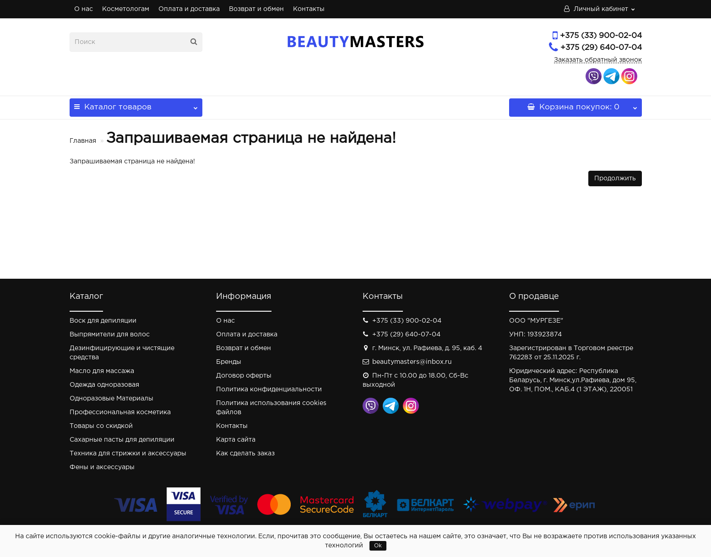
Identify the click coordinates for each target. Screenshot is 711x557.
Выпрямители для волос (110, 334)
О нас (83, 9)
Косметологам (125, 9)
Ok (378, 545)
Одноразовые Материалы (111, 398)
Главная (83, 141)
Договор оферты (243, 376)
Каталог (136, 104)
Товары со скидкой (101, 426)
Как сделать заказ (245, 453)
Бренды (228, 362)
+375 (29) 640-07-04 (601, 47)
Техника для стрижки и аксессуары (128, 453)
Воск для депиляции (103, 321)
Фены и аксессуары (102, 467)
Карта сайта (235, 440)
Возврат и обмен (256, 9)
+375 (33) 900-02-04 (601, 35)
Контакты (309, 9)
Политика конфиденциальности (269, 389)
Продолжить (615, 178)
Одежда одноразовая (104, 385)
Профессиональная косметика (120, 412)
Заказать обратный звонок (598, 60)
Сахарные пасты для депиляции (122, 440)
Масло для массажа (102, 371)
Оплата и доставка (189, 9)
